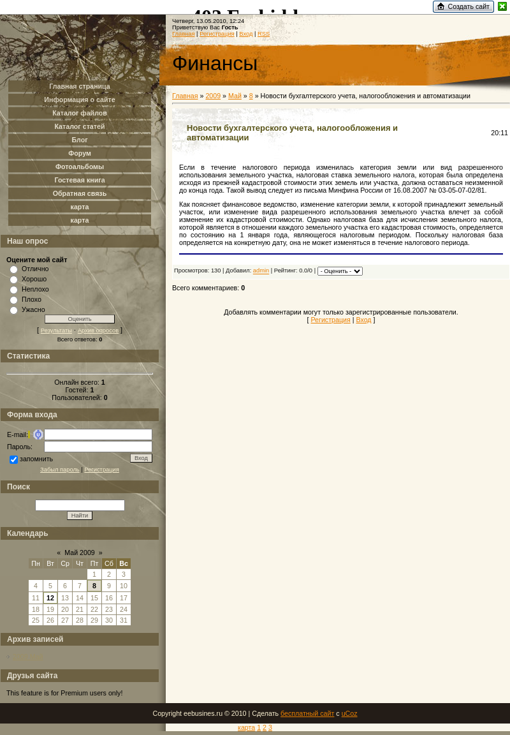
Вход (245, 34)
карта (246, 727)
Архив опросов (98, 330)
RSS (264, 34)
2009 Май (28, 656)
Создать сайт (469, 6)
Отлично (35, 268)
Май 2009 (79, 552)
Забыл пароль (60, 469)
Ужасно (33, 309)
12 (50, 598)
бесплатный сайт (307, 713)
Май (235, 96)
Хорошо (34, 279)
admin (261, 271)
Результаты (56, 330)
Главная (183, 34)
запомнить (36, 459)
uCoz (350, 713)
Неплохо (35, 289)
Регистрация (101, 469)
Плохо (31, 299)
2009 (213, 96)
